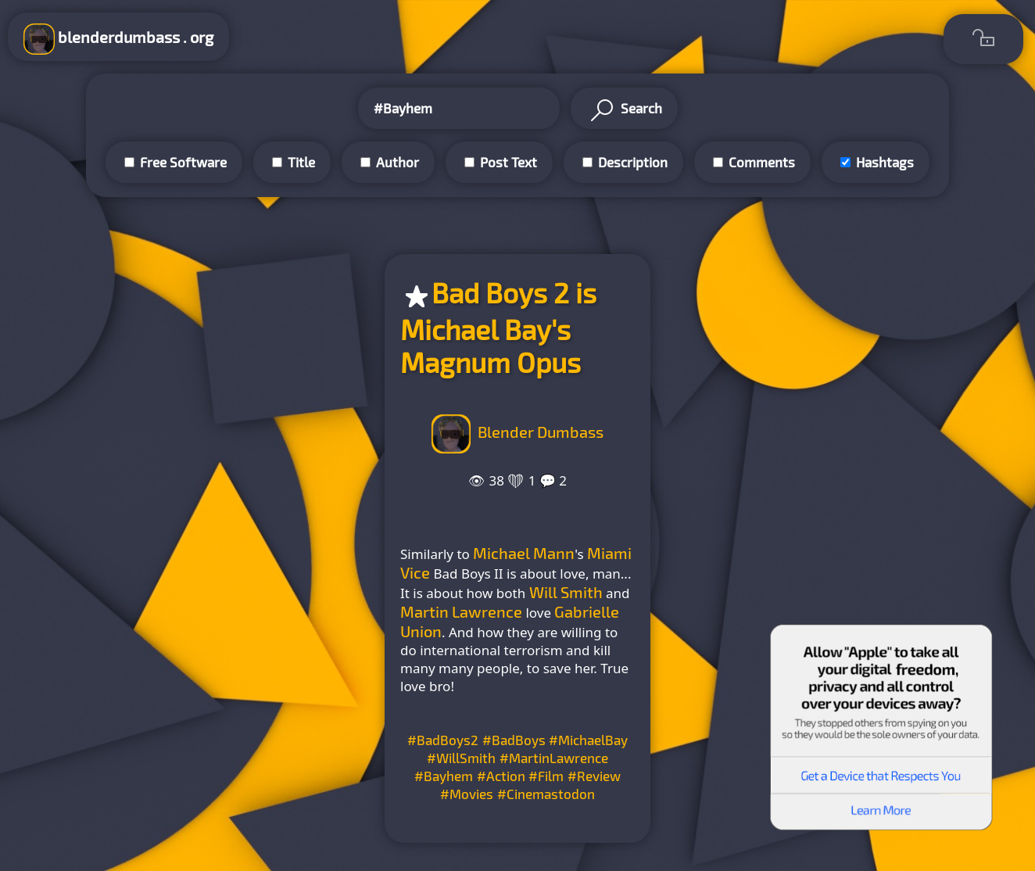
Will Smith (566, 591)
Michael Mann (524, 552)
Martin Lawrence (461, 611)
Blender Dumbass (540, 431)
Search (624, 110)
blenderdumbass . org (118, 39)
